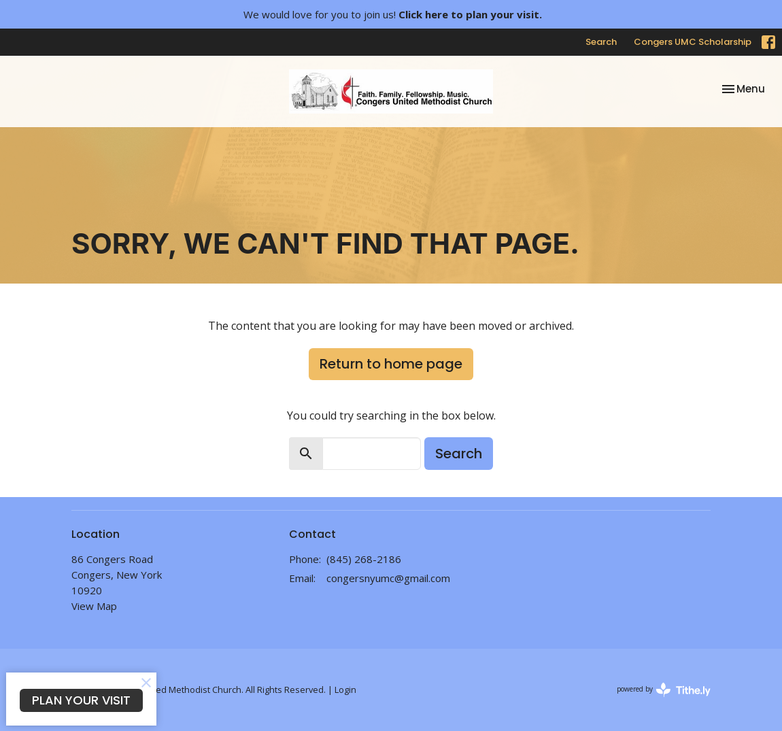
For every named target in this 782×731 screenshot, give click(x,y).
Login (345, 689)
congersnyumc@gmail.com (388, 578)
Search (601, 41)
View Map (94, 606)
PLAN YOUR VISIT (81, 700)
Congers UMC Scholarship (692, 41)
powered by (664, 689)
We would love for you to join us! (392, 14)
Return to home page (391, 363)
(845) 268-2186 (363, 559)
